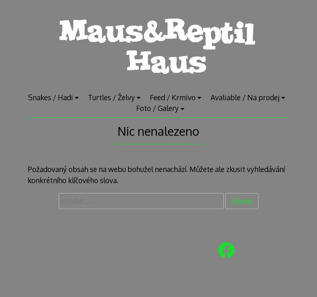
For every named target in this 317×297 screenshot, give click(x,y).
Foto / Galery (157, 108)
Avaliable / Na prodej (245, 97)
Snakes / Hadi (50, 97)
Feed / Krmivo (173, 97)
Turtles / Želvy (111, 97)
